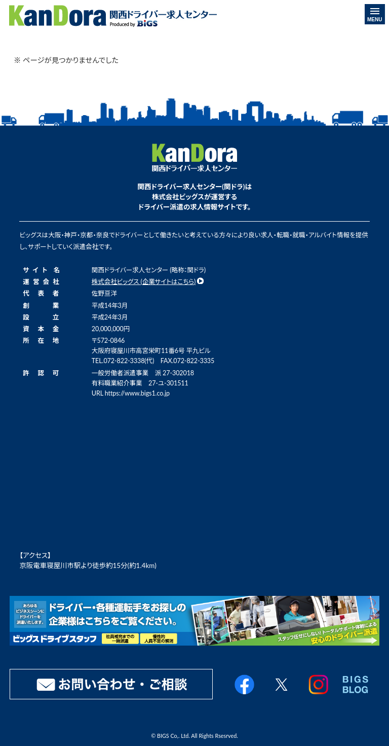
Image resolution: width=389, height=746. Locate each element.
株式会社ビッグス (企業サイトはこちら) (144, 282)
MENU (374, 15)
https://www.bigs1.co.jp (137, 393)
